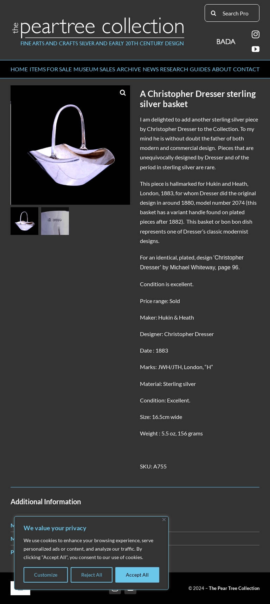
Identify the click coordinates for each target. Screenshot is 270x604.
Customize (45, 575)
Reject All (91, 575)
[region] (91, 553)
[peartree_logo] (98, 18)
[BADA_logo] (226, 39)
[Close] (164, 519)
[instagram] (255, 34)
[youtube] (255, 49)
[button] (123, 92)
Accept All (137, 575)
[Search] (213, 13)
